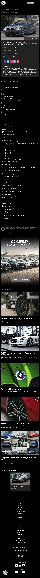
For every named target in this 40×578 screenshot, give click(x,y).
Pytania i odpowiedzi (20, 540)
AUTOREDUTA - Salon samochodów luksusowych (3, 2)
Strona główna (5, 9)
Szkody (20, 526)
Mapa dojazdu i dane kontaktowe (20, 547)
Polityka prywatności (20, 511)
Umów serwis (20, 519)
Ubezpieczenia (20, 521)
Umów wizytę (30, 2)
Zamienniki (20, 534)
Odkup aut (20, 524)
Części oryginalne (20, 532)
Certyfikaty (20, 513)
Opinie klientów (20, 509)
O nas (20, 503)
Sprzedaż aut (20, 523)
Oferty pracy (20, 507)
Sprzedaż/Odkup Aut (14, 9)
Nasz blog (20, 505)
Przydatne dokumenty (20, 542)
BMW (22, 9)
